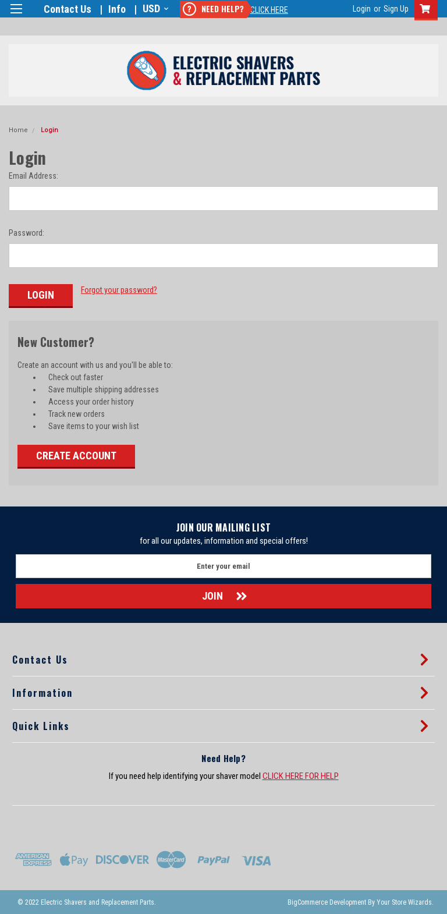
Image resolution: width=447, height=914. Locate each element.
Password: (26, 233)
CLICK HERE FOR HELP (300, 775)
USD (154, 8)
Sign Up (396, 8)
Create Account (76, 455)
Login (362, 8)
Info (117, 9)
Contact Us (67, 9)
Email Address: (33, 175)
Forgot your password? (119, 290)
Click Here (269, 10)
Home (18, 130)
